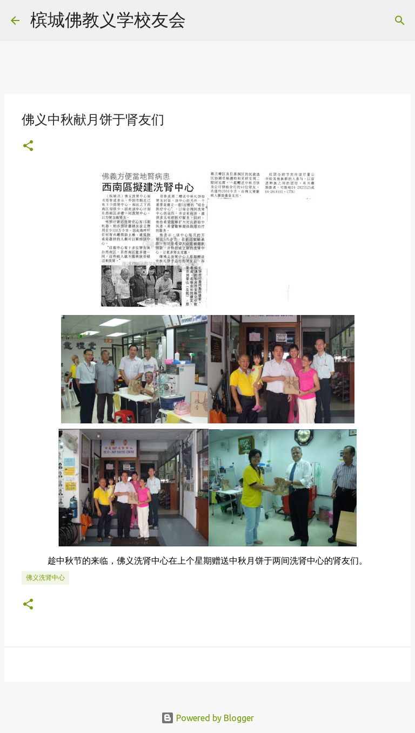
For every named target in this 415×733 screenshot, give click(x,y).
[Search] (201, 20)
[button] (28, 146)
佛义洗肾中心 (45, 577)
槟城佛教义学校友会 (108, 19)
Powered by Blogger (207, 718)
